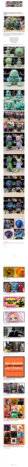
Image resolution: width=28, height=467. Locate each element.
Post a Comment (8, 279)
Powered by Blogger (14, 464)
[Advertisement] (14, 456)
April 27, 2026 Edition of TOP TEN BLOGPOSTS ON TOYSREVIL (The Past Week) (14, 446)
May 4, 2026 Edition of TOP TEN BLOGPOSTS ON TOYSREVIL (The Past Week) (14, 420)
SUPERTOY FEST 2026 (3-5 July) (10, 307)
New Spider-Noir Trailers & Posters (12, 337)
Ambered (6, 278)
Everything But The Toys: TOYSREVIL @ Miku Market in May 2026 (13, 379)
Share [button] (4, 279)
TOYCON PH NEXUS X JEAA (9, 293)
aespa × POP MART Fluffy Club (11, 322)
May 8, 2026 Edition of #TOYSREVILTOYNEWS (14, 393)
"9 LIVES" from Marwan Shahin (11, 352)
